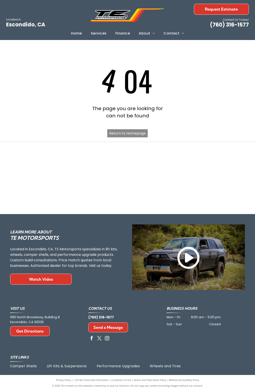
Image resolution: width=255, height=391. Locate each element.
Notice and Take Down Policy (150, 380)
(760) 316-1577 (229, 24)
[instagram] (107, 339)
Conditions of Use (121, 380)
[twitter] (99, 339)
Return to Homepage (127, 133)
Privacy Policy (63, 380)
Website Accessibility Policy (184, 380)
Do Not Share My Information (92, 380)
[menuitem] (76, 33)
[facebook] (91, 339)
